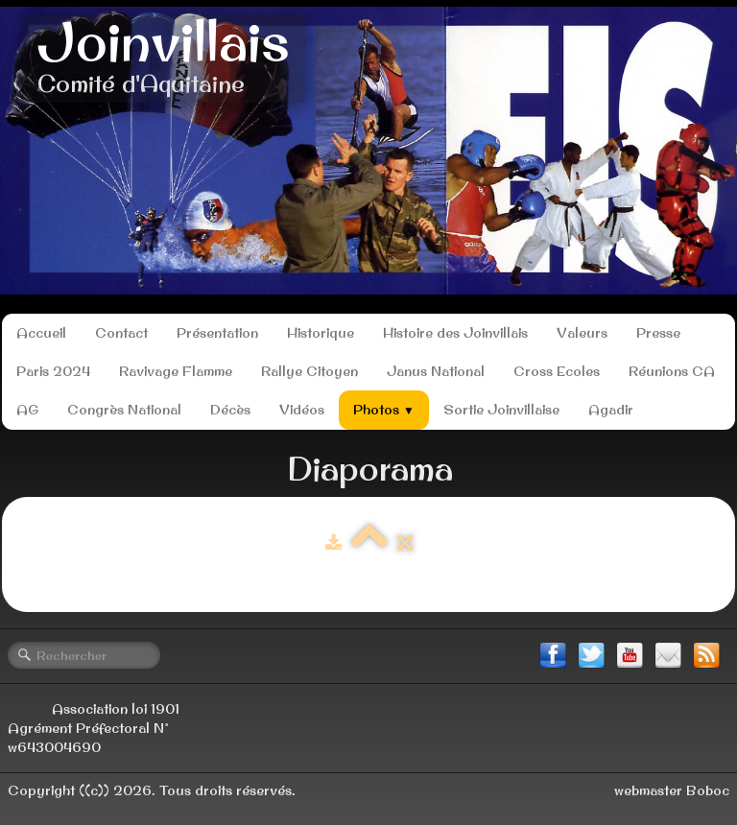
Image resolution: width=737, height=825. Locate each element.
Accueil (41, 333)
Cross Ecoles (556, 371)
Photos (384, 409)
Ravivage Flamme (175, 371)
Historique (320, 333)
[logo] (163, 59)
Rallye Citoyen (309, 371)
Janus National (436, 371)
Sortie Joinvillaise (501, 409)
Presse (658, 333)
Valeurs (582, 333)
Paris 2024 (53, 371)
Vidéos (301, 409)
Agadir (610, 409)
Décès (230, 409)
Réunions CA (672, 371)
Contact (121, 333)
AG (27, 409)
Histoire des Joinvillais (455, 333)
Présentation (217, 333)
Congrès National (124, 409)
